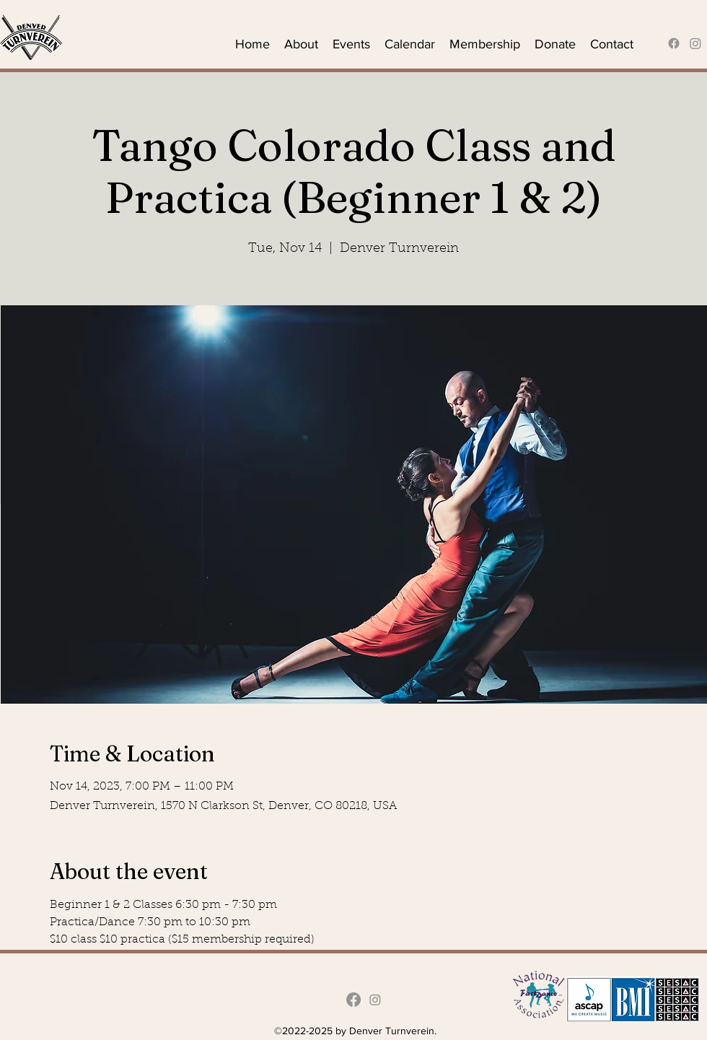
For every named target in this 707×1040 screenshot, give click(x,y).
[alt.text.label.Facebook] (674, 43)
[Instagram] (695, 43)
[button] (301, 43)
